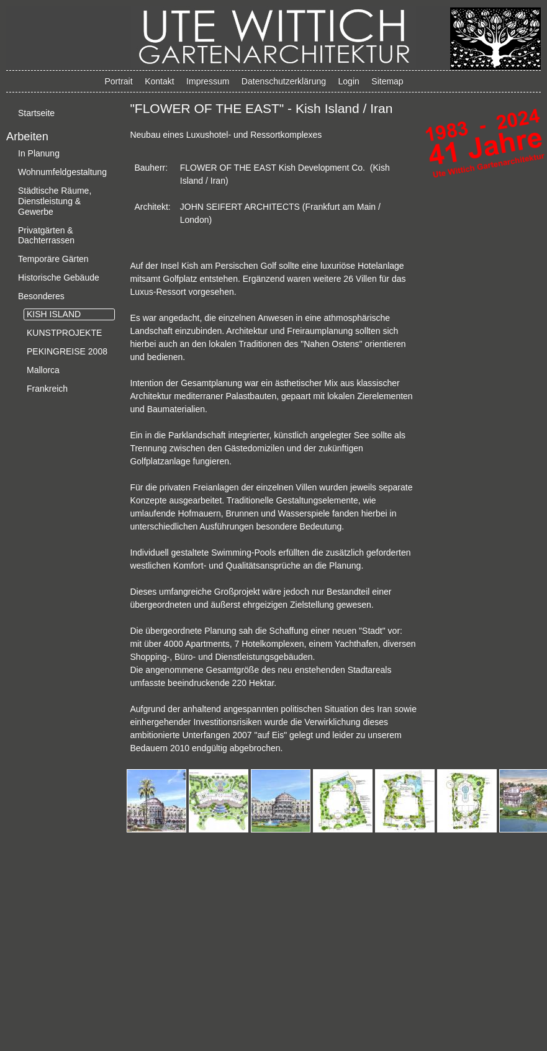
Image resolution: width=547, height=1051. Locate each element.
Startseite (36, 113)
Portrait (119, 81)
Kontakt (159, 81)
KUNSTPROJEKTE (64, 333)
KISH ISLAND (54, 314)
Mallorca (43, 370)
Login (348, 81)
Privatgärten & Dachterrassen (46, 235)
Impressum (207, 81)
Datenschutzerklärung (284, 81)
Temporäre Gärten (53, 259)
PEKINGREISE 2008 (67, 351)
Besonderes (41, 296)
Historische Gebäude (58, 277)
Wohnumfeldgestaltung (62, 172)
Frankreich (47, 389)
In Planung (39, 153)
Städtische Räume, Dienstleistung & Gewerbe (54, 201)
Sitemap (387, 81)
